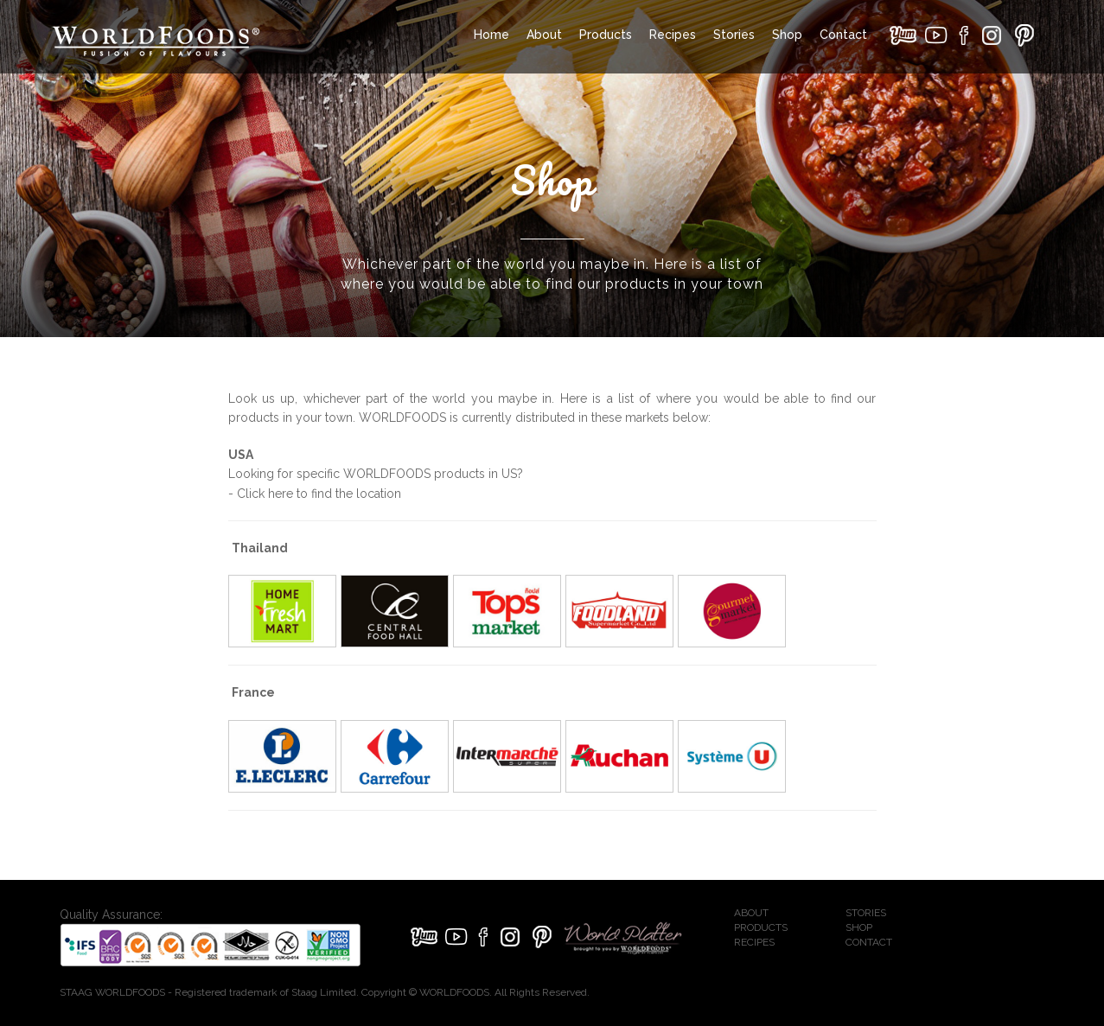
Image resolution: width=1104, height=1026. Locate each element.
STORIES (866, 913)
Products (605, 34)
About (544, 34)
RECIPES (754, 942)
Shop (787, 34)
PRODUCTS (761, 927)
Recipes (672, 34)
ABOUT (751, 913)
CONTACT (869, 942)
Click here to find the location (319, 493)
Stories (734, 34)
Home (491, 34)
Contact (843, 34)
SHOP (859, 927)
